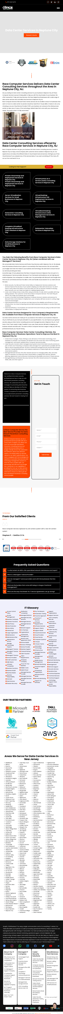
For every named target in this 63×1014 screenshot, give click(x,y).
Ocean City (36, 844)
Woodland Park (37, 894)
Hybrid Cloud (24, 668)
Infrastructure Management (52, 638)
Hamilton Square (38, 884)
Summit (49, 835)
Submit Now (45, 454)
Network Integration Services (52, 964)
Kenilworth (22, 910)
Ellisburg (8, 886)
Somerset (50, 842)
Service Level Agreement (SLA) (25, 637)
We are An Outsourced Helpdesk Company (9, 980)
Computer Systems (39, 637)
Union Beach (23, 797)
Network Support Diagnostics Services (53, 968)
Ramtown (22, 839)
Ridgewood (50, 844)
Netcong (8, 800)
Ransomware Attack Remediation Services (38, 990)
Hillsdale (35, 837)
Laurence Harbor (24, 847)
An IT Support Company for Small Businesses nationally (9, 987)
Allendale (22, 858)
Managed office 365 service (24, 966)
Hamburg (8, 802)
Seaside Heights (10, 786)
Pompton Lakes (37, 846)
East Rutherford (37, 818)
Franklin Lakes (37, 851)
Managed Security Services (25, 616)
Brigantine (36, 786)
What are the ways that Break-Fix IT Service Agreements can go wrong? (29, 589)
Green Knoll (23, 851)
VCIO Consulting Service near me (23, 985)
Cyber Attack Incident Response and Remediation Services (38, 983)
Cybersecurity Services (52, 630)
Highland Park (51, 760)
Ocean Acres (51, 800)
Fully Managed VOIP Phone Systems (52, 977)
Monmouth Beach (11, 807)
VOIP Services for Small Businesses (52, 981)
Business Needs (11, 670)
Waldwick (36, 828)
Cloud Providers (38, 633)
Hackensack (50, 875)
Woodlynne (9, 788)
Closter (35, 776)
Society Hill (9, 830)
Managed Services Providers (39, 651)
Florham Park (37, 868)
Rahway (49, 856)
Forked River (23, 773)
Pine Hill (35, 839)
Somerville (36, 889)
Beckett (22, 783)
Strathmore (23, 896)
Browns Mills (36, 847)
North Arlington (51, 793)
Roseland (22, 814)
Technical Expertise (53, 671)
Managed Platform (26, 613)
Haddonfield (36, 861)
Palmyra (22, 870)
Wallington (36, 866)
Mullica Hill (8, 832)
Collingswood (51, 767)
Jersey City (50, 903)
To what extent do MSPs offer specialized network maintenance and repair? (30, 568)
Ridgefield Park (37, 898)
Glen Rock (36, 873)
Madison (49, 806)
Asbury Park (50, 792)
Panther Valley (10, 853)
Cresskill (35, 788)
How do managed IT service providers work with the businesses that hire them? (29, 577)
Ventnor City (37, 825)
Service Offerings (25, 642)
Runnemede (36, 766)
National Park (9, 790)
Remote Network (52, 660)
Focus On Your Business (24, 662)
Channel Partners (25, 649)
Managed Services (25, 674)
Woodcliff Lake (24, 816)
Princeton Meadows (53, 762)
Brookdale (36, 823)
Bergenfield (50, 849)
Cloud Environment (39, 630)
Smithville (22, 877)
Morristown (50, 819)
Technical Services (53, 673)
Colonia (49, 809)
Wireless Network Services (52, 973)
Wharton (22, 837)
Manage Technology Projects (10, 642)
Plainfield (49, 877)
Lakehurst (8, 767)
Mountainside (23, 863)
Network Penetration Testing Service (38, 977)
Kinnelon (35, 826)
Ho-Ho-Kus (9, 868)
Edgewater (36, 901)
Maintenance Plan (11, 635)
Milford (7, 762)
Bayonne (49, 887)
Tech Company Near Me (52, 616)
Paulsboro (22, 821)
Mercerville (36, 896)
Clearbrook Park (10, 771)
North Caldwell (24, 849)
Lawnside (8, 778)
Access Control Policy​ (11, 610)
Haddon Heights (24, 879)
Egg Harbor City (10, 865)
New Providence (37, 906)
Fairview (49, 776)
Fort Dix (22, 893)
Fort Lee (49, 868)
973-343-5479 (11, 2)
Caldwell (22, 901)
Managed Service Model (25, 622)
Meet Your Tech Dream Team (8, 993)
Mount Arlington (24, 819)
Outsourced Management (24, 633)
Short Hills (36, 903)
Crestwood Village (25, 908)
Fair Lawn (49, 863)
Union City (50, 889)
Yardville (22, 859)
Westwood (36, 849)
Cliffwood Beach (10, 779)
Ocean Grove (9, 795)
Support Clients (38, 626)
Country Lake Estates (12, 846)
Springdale (50, 766)
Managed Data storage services (23, 980)
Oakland (35, 900)
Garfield (49, 861)
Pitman (35, 793)
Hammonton (51, 769)
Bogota (35, 767)
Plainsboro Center (11, 769)
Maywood (36, 813)
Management (52, 662)
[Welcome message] (55, 1006)
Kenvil (7, 793)
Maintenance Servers (10, 638)
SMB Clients (10, 660)
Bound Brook (36, 835)
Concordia (9, 823)
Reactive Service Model (38, 673)
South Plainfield (51, 839)
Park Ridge (36, 790)
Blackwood (23, 781)
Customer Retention (51, 624)
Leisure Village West (11, 826)
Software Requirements (38, 620)
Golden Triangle (10, 877)
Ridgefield (36, 854)
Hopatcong (50, 774)
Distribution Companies (24, 610)
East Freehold (23, 776)
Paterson (49, 900)
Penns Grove (23, 771)
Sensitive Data (52, 669)
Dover (49, 807)
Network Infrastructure (52, 654)
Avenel (49, 814)
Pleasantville (50, 825)
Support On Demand (37, 679)
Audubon (36, 783)
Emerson (22, 887)
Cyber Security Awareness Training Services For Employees (38, 997)
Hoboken (49, 880)
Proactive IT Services (37, 616)
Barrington (22, 853)
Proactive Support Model (39, 665)
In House (36, 639)
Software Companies (10, 663)
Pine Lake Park (37, 773)
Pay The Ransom (38, 609)
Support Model (38, 628)
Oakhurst (8, 851)
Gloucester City (37, 856)
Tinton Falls (50, 802)
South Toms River (11, 835)
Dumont (49, 804)
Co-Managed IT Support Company (9, 967)
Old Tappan (23, 828)
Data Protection (11, 624)
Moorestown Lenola (52, 764)
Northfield (22, 903)
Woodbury (36, 821)
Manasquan (23, 811)
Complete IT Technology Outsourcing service (24, 971)
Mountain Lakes (10, 882)
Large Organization (12, 630)
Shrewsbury (9, 866)
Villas (34, 795)
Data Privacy (10, 621)
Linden (49, 872)
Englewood (50, 853)
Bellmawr (36, 863)
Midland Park (23, 873)
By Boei (54, 1011)
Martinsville (36, 870)
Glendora (22, 774)
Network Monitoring (39, 662)
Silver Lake (8, 879)
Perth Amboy (51, 879)
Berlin (21, 880)
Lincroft (22, 840)
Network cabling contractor (51, 960)
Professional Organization (37, 669)
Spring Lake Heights (11, 898)
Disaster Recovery (11, 681)
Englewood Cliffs (24, 799)
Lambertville (9, 849)
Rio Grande (9, 773)
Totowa (35, 842)
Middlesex (36, 908)
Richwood (8, 859)
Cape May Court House (24, 761)
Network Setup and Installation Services (52, 955)
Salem (21, 793)
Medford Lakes (10, 858)
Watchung (23, 832)
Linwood (22, 854)
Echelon (35, 879)
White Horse (36, 781)
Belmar (22, 802)
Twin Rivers (23, 861)
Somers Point (37, 833)
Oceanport (23, 804)
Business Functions (12, 666)
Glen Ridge (23, 882)
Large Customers (53, 645)
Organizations (24, 630)
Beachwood (36, 859)
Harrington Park (24, 769)
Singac (7, 880)
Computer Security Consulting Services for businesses (38, 964)
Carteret (49, 837)
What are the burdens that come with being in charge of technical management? (27, 584)
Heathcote (23, 846)
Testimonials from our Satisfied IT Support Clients (9, 962)
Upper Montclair (37, 872)
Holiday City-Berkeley (39, 887)
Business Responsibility (10, 673)
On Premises (24, 628)
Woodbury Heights (11, 792)
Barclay (8, 884)
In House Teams (38, 641)
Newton (35, 882)
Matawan (36, 785)
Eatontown (36, 891)
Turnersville (9, 842)
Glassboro (50, 826)
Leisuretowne (9, 809)
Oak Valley (9, 816)
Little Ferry (36, 840)
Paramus (49, 847)
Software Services (39, 624)
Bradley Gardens (52, 779)
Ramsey (49, 786)
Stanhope (8, 813)
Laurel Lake (9, 814)
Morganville (23, 788)
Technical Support (53, 675)
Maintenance (10, 633)
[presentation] (3, 537)
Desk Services (10, 679)
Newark (49, 905)
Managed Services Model (25, 677)
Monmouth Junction (11, 785)
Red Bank (36, 880)
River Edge (36, 865)
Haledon (35, 764)
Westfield (50, 854)
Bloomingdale (23, 905)
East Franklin (23, 889)
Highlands (22, 767)
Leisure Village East (11, 837)
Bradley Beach (10, 875)
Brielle (21, 766)
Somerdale (23, 800)
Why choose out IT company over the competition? (9, 956)
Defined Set (10, 628)
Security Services (52, 667)
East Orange (50, 886)
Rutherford (50, 813)
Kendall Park (36, 806)
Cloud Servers (38, 635)
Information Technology (37, 644)
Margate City (23, 825)
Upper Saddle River (38, 760)
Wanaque (36, 875)
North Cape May (10, 799)
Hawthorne (50, 816)
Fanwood (22, 894)
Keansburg (36, 814)
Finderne (22, 830)
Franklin (49, 865)
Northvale (22, 779)
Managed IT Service (12, 647)
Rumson (22, 856)
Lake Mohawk (37, 800)
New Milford (50, 797)
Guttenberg (36, 853)
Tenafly (49, 781)
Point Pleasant (51, 818)
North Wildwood (10, 844)
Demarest (22, 778)
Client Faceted (24, 651)
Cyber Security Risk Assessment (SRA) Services (38, 958)
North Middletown (11, 806)
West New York (51, 882)
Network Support (25, 625)
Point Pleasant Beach (12, 901)
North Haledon (37, 769)
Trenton (49, 906)
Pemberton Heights (11, 776)
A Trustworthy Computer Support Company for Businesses (9, 973)
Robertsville (36, 877)
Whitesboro (9, 774)
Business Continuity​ (12, 617)
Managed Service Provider (25, 671)
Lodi (48, 840)
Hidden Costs (24, 665)
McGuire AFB (23, 792)
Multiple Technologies (51, 650)
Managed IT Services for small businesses (24, 976)
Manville (35, 832)
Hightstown (23, 795)
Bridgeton (50, 866)
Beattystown (9, 903)
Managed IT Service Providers (12, 650)
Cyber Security (52, 627)
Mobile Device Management (38, 659)
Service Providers (11, 655)
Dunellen (22, 872)
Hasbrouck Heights (38, 886)
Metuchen (50, 783)
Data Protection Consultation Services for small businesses (38, 971)
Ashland (35, 771)
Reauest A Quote (31, 35)
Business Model (11, 668)
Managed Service (25, 619)
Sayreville (50, 873)
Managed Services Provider (25, 681)
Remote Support (52, 664)
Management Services (38, 655)
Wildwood (22, 785)
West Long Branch (25, 900)
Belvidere (8, 840)
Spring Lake (9, 783)
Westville (8, 873)
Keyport (22, 868)
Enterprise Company (23, 658)
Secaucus (50, 833)
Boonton (35, 799)
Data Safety (10, 626)
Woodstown (9, 870)
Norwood (22, 809)
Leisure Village (10, 900)
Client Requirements (24, 654)
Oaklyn (8, 863)
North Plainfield (51, 830)
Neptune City (9, 908)
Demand (9, 676)
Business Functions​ (12, 619)
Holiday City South (11, 894)
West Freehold (37, 910)
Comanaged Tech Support (23, 955)
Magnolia (8, 887)
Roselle (49, 832)
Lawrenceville (9, 861)
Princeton (50, 859)
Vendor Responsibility (51, 682)
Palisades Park (51, 828)
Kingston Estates (24, 842)
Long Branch (50, 858)
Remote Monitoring (39, 676)
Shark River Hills (10, 811)
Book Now (49, 167)
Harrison (49, 823)
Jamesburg (23, 826)
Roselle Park (36, 905)
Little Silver (23, 807)
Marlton (35, 816)
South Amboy (37, 804)
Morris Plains (23, 835)
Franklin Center (24, 823)
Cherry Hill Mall (51, 773)
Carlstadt (22, 833)
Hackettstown (37, 809)
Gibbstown (9, 847)
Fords (48, 788)
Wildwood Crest (10, 797)
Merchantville (9, 839)
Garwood (8, 893)
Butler (21, 891)
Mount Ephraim (10, 906)
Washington (50, 790)
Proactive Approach (39, 613)
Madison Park (23, 898)
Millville (49, 851)
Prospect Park (23, 818)
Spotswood (36, 762)
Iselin (48, 811)
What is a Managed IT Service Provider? (18, 572)
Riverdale (8, 872)
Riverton (8, 764)
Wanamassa (23, 764)
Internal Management (52, 642)
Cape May (8, 828)
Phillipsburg (50, 778)
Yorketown (23, 844)
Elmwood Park (51, 821)
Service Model (24, 640)
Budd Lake (36, 819)
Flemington (9, 905)
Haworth (8, 821)
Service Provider (25, 644)
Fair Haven (22, 806)
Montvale (36, 779)
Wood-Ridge (37, 807)
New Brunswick (51, 884)
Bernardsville (23, 886)
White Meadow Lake (39, 811)
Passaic (49, 891)
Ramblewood (23, 813)
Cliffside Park (51, 846)
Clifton (49, 894)
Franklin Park (50, 771)
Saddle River (9, 804)
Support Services (52, 613)
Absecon (35, 797)
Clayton (35, 792)
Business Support (25, 647)
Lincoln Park (36, 830)
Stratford (22, 865)
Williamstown (51, 785)
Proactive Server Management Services (23, 960)
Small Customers (11, 657)
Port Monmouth (10, 818)
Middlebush (9, 760)
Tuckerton (8, 819)
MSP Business (51, 647)
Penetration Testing (39, 611)
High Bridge (9, 825)
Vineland (49, 896)
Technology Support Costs (52, 678)
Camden (49, 893)
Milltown (22, 866)
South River (50, 795)
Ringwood (36, 893)
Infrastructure (38, 648)
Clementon (23, 786)
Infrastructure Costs (52, 634)
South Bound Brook (11, 896)
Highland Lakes (24, 790)
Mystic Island (37, 774)
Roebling (8, 856)
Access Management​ (10, 614)
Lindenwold (50, 799)
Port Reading (9, 854)
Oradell (22, 906)
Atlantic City (50, 901)
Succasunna (37, 778)
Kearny (49, 870)
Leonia (35, 802)
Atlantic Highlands (11, 891)
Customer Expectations (51, 620)
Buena (7, 889)
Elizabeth (49, 898)
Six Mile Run (9, 781)
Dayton (22, 884)
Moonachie (9, 766)
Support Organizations (52, 610)
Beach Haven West (11, 833)
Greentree (36, 858)
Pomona (22, 875)
